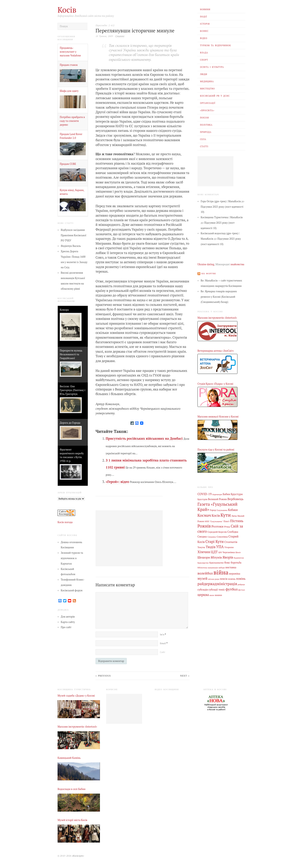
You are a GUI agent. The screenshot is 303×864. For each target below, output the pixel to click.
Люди (203, 74)
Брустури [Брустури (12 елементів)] (237, 494)
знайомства (237, 264)
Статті (204, 146)
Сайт (162, 652)
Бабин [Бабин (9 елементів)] (226, 494)
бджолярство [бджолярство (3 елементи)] (203, 562)
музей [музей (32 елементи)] (202, 577)
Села (203, 139)
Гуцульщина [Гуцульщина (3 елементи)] (222, 510)
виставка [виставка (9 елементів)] (230, 567)
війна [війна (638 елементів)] (220, 571)
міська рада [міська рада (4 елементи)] (213, 578)
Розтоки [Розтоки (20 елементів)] (217, 526)
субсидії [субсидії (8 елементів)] (213, 588)
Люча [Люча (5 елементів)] (234, 515)
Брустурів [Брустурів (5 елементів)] (202, 499)
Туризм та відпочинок (215, 45)
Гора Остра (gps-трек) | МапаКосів (221, 201)
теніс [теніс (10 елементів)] (222, 588)
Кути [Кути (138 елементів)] (225, 515)
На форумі (208, 273)
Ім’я (163, 634)
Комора (64, 309)
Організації (207, 103)
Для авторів (68, 616)
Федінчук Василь (71, 246)
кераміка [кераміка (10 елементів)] (234, 573)
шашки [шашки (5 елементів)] (218, 594)
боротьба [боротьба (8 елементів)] (236, 562)
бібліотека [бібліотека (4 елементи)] (202, 567)
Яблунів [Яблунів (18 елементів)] (216, 557)
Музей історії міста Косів (72, 820)
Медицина (207, 81)
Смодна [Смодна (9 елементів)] (202, 536)
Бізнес (204, 31)
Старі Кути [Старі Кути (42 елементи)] (214, 541)
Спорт (204, 59)
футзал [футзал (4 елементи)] (241, 588)
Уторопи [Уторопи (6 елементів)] (228, 546)
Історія (205, 23)
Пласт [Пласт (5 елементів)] (226, 521)
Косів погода (65, 522)
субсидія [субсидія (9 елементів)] (202, 588)
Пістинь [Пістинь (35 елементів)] (236, 520)
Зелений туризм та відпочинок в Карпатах (72, 558)
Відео (203, 38)
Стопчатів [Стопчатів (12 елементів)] (230, 541)
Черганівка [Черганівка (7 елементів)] (228, 551)
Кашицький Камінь (69, 758)
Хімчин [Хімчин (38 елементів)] (203, 551)
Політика (206, 124)
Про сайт (66, 627)
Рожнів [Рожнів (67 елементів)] (204, 526)
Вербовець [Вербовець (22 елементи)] (235, 499)
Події (203, 16)
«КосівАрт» (78, 855)
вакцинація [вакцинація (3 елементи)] (213, 567)
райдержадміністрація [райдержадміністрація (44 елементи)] (217, 582)
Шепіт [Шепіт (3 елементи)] (238, 552)
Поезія (204, 117)
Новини (205, 9)
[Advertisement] (215, 171)
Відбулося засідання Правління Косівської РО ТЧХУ (73, 235)
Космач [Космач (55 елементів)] (204, 515)
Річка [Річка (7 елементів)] (227, 526)
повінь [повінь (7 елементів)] (231, 577)
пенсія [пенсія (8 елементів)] (223, 578)
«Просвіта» (207, 110)
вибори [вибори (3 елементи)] (221, 567)
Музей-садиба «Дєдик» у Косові (76, 695)
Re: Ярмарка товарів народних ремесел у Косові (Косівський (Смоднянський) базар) (219, 297)
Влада (204, 52)
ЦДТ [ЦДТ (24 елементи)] (214, 551)
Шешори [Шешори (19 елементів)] (203, 557)
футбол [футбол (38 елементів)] (231, 588)
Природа (205, 132)
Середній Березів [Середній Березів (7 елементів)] (217, 531)
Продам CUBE (68, 164)
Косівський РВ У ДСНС (215, 95)
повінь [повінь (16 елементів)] (240, 578)
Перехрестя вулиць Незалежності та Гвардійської (71, 354)
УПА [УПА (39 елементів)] (220, 546)
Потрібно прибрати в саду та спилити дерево (72, 120)
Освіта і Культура (212, 67)
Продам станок (69, 65)
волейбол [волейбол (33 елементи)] (205, 572)
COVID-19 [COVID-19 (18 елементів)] (204, 494)
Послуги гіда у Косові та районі (215, 449)
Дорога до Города (70, 422)
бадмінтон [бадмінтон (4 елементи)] (239, 557)
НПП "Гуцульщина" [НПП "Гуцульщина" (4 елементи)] (214, 521)
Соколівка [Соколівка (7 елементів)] (222, 536)
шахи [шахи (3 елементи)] (211, 594)
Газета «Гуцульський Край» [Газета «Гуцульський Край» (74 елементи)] (217, 506)
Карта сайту (68, 622)
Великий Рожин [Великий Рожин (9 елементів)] (217, 499)
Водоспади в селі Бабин (72, 789)
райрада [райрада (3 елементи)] (241, 583)
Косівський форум (72, 590)
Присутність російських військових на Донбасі (144, 438)
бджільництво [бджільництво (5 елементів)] (216, 562)
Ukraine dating (205, 264)
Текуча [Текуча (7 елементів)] (201, 546)
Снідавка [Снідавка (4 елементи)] (211, 536)
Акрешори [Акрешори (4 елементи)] (217, 494)
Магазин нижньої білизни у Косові (218, 416)
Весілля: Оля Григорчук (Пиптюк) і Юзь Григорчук (72, 390)
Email (163, 643)
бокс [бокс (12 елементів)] (227, 562)
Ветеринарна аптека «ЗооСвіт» (215, 350)
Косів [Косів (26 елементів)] (216, 515)
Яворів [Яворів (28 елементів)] (227, 556)
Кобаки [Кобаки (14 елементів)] (233, 510)
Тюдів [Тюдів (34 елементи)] (210, 546)
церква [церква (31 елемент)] (203, 593)
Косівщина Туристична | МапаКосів (222, 217)
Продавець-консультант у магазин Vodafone (70, 51)
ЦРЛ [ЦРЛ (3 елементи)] (220, 552)
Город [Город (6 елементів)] (213, 509)
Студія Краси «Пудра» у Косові (215, 383)
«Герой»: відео (117, 482)
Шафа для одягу (69, 91)
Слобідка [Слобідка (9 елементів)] (232, 531)
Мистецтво (207, 88)
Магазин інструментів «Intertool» (217, 317)
